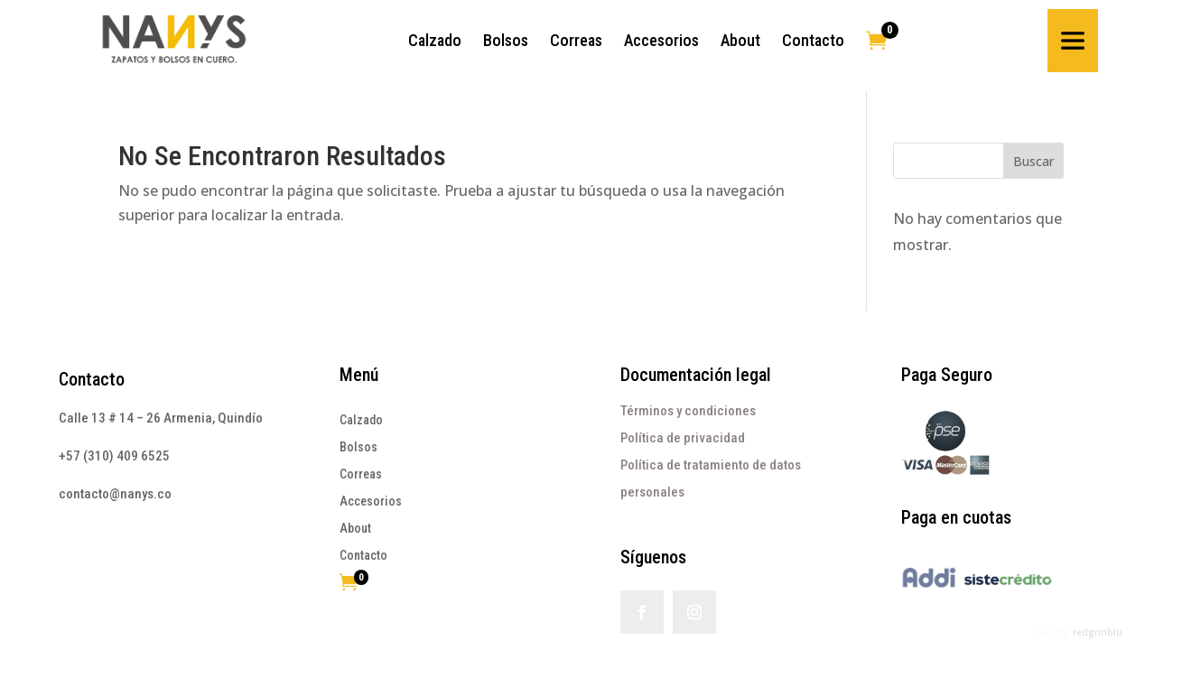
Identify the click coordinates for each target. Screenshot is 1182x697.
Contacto (92, 379)
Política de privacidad (682, 438)
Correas (361, 474)
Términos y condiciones (688, 411)
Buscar (1033, 161)
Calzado (361, 420)
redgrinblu (1097, 632)
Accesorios (371, 501)
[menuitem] (434, 41)
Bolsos (358, 447)
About (355, 528)
